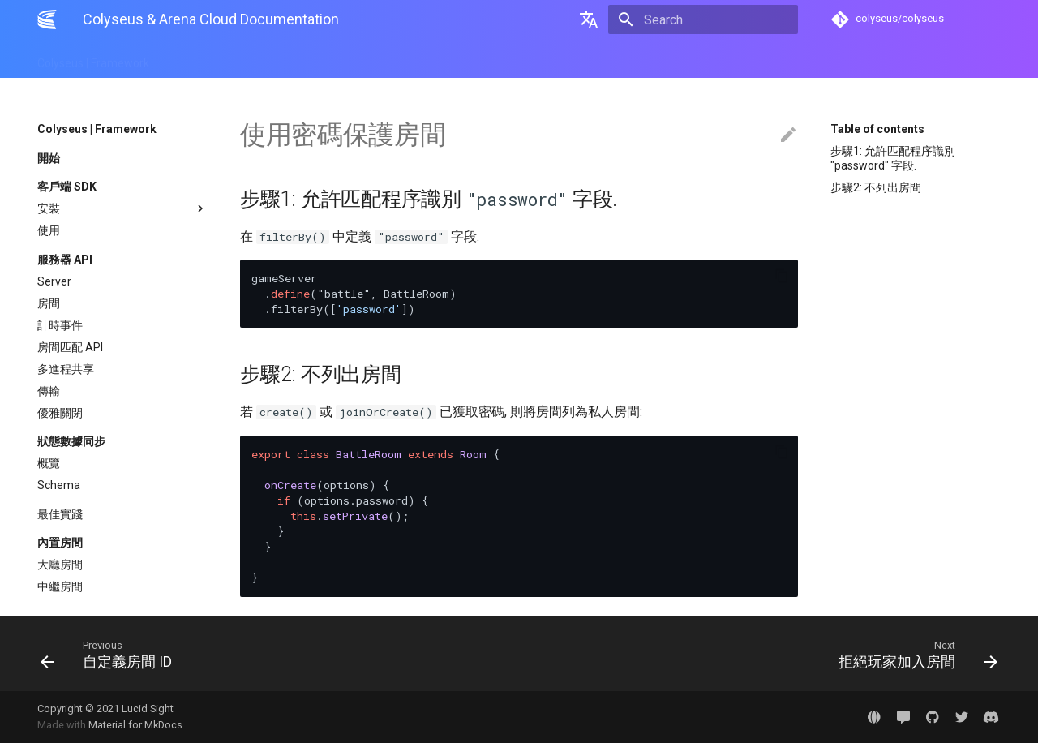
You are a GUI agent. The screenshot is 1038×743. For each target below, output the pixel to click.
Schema (58, 485)
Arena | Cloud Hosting (225, 58)
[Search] (703, 19)
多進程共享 (65, 369)
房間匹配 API (70, 347)
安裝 (122, 208)
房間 (48, 303)
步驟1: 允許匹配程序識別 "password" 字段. (892, 158)
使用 (48, 230)
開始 (48, 158)
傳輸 (48, 390)
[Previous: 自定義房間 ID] (273, 654)
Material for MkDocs (135, 725)
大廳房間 (60, 564)
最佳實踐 (60, 514)
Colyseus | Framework (93, 58)
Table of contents (877, 128)
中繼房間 (60, 586)
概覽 (48, 463)
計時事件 (60, 325)
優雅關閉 (60, 412)
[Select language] (589, 19)
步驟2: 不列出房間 (875, 187)
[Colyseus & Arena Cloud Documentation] (47, 19)
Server (54, 281)
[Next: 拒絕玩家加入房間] (764, 654)
